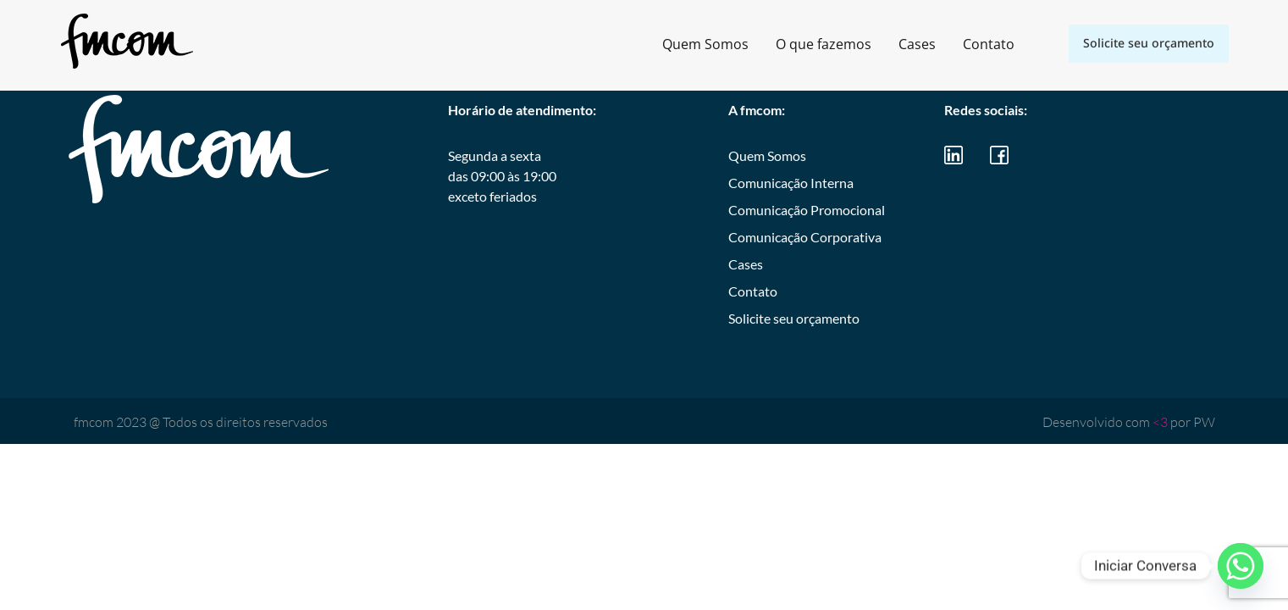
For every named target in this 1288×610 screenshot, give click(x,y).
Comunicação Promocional (806, 210)
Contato (976, 44)
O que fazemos (811, 44)
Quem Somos (693, 44)
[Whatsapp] (1240, 566)
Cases (904, 44)
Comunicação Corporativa (805, 237)
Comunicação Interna (791, 183)
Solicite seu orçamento (1142, 43)
